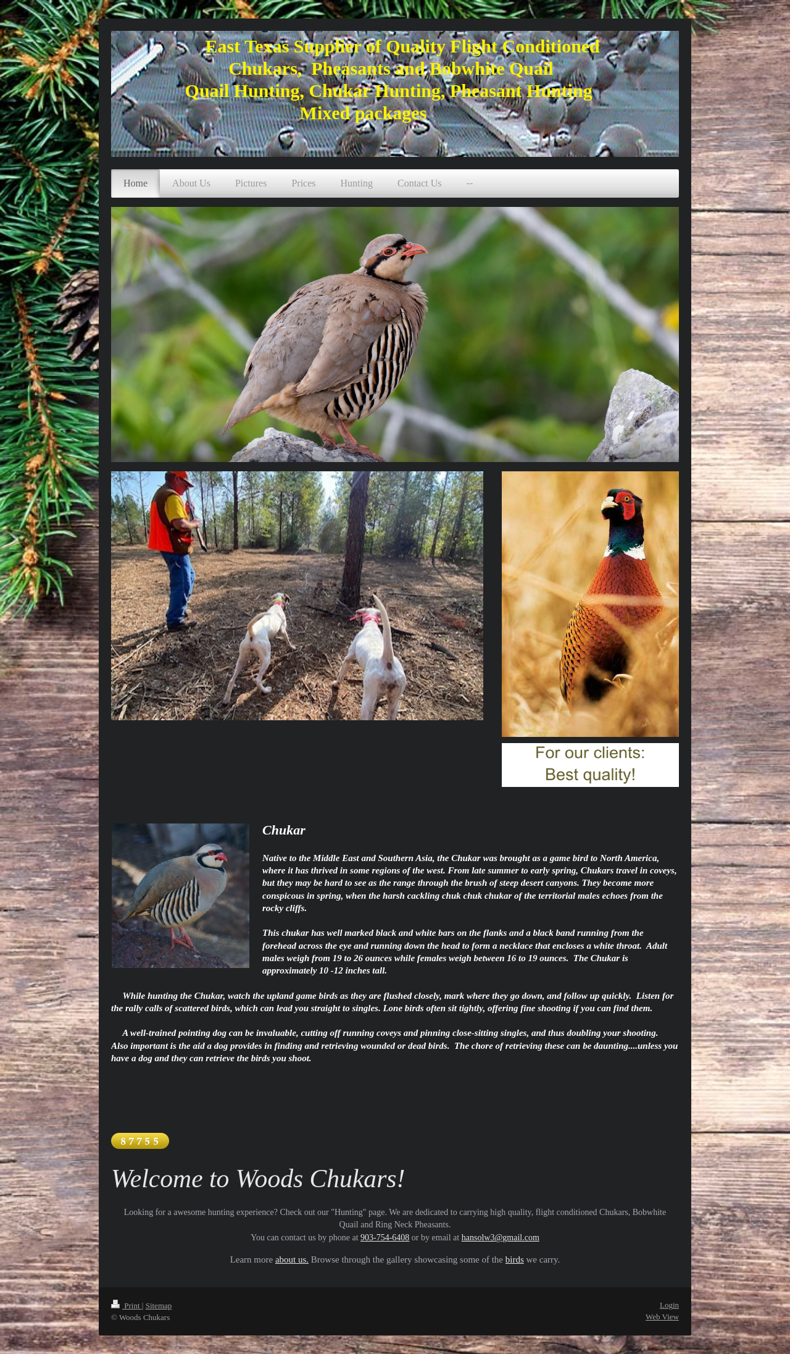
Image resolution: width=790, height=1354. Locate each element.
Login (669, 1305)
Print (126, 1305)
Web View (662, 1316)
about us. (292, 1259)
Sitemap (159, 1305)
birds (514, 1259)
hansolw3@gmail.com (500, 1237)
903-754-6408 (384, 1237)
